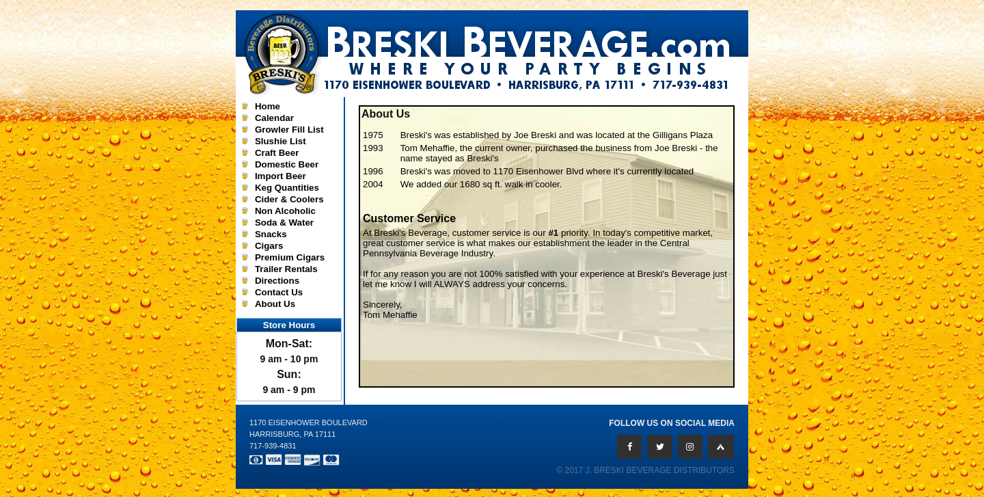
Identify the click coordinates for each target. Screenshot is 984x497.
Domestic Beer (286, 164)
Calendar (274, 118)
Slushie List (280, 141)
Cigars (269, 246)
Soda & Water (284, 222)
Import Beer (280, 176)
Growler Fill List (289, 129)
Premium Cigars (290, 257)
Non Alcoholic (285, 211)
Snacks (271, 234)
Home (267, 106)
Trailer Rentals (286, 269)
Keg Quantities (287, 188)
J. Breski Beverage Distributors (660, 470)
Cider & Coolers (289, 199)
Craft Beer (277, 153)
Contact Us (279, 292)
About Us (275, 304)
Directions (277, 281)
